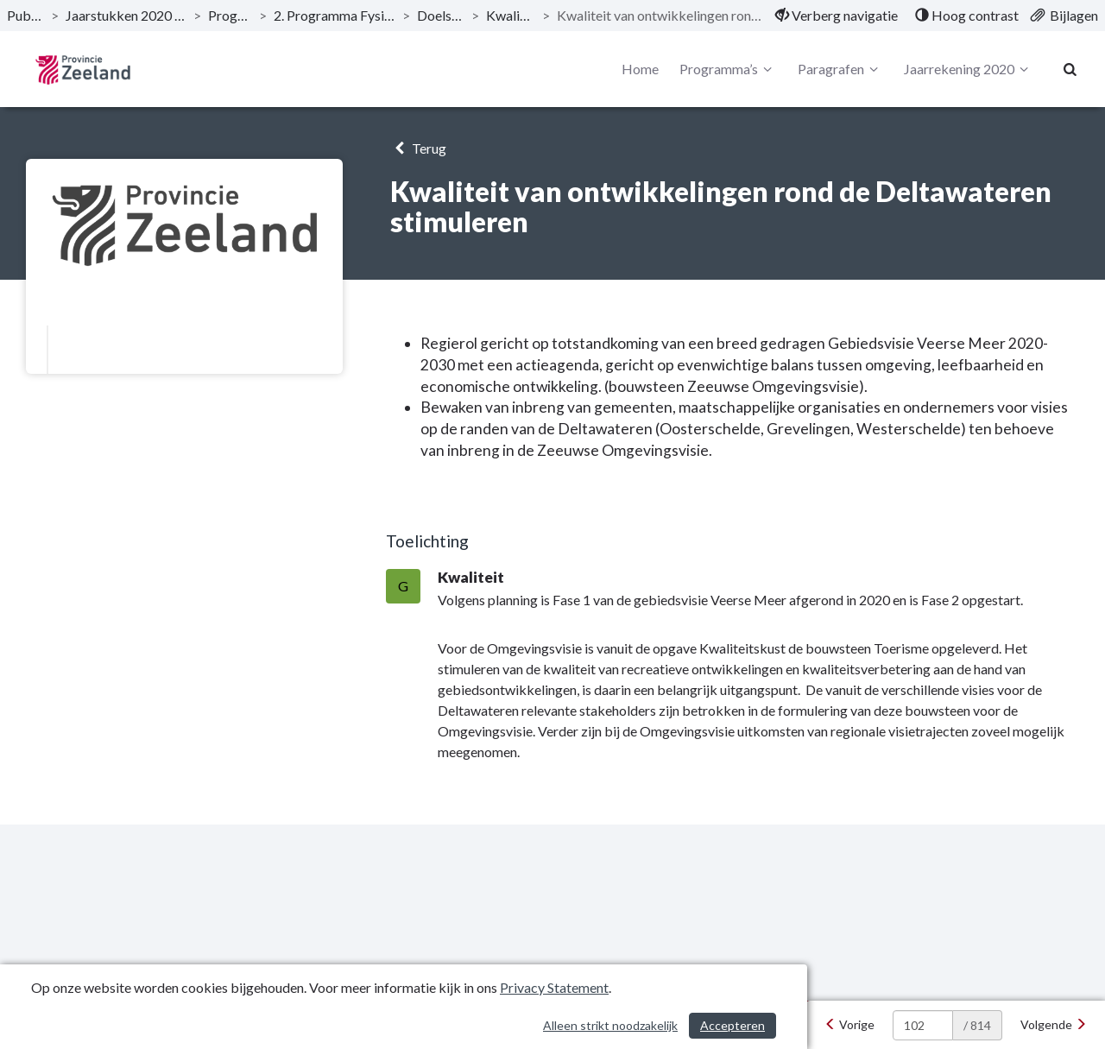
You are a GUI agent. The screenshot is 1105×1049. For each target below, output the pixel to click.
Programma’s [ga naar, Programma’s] (230, 15)
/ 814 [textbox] (977, 1025)
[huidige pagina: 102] (923, 1025)
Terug (418, 148)
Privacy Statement (554, 987)
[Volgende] (1053, 1025)
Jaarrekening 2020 (968, 69)
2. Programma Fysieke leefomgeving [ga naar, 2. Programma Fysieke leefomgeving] (334, 15)
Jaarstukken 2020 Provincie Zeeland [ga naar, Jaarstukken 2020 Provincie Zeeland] (126, 15)
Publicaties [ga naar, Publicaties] (25, 15)
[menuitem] (836, 15)
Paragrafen (840, 69)
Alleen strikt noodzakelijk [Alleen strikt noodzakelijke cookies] (610, 1025)
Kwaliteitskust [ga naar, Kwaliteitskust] (510, 15)
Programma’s (728, 69)
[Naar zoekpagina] (1070, 69)
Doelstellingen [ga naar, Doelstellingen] (441, 15)
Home (640, 68)
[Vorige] (849, 1025)
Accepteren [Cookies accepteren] (732, 1025)
